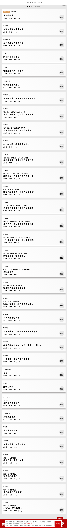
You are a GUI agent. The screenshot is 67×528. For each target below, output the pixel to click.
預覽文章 (37, 7)
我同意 (58, 523)
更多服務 (60, 518)
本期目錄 (29, 7)
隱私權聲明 (28, 523)
